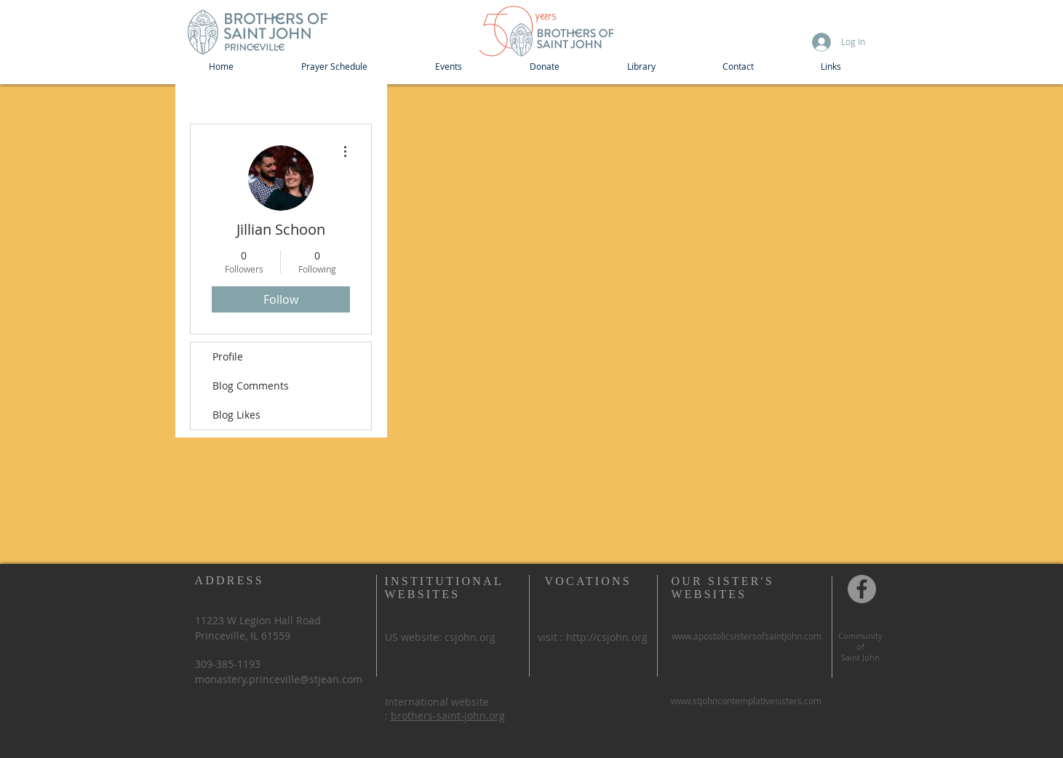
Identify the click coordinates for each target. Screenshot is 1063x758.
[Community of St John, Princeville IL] (862, 589)
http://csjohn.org (607, 637)
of (860, 646)
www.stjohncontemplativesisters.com (746, 700)
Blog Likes (236, 415)
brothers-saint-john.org (448, 715)
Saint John (860, 657)
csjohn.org (470, 637)
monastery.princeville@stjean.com (278, 679)
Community (860, 635)
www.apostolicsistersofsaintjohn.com (746, 636)
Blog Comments (250, 385)
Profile (227, 356)
